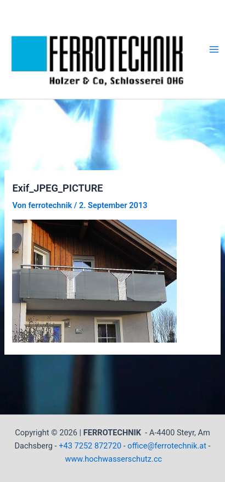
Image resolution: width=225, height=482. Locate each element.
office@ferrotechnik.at (166, 446)
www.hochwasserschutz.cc (113, 459)
